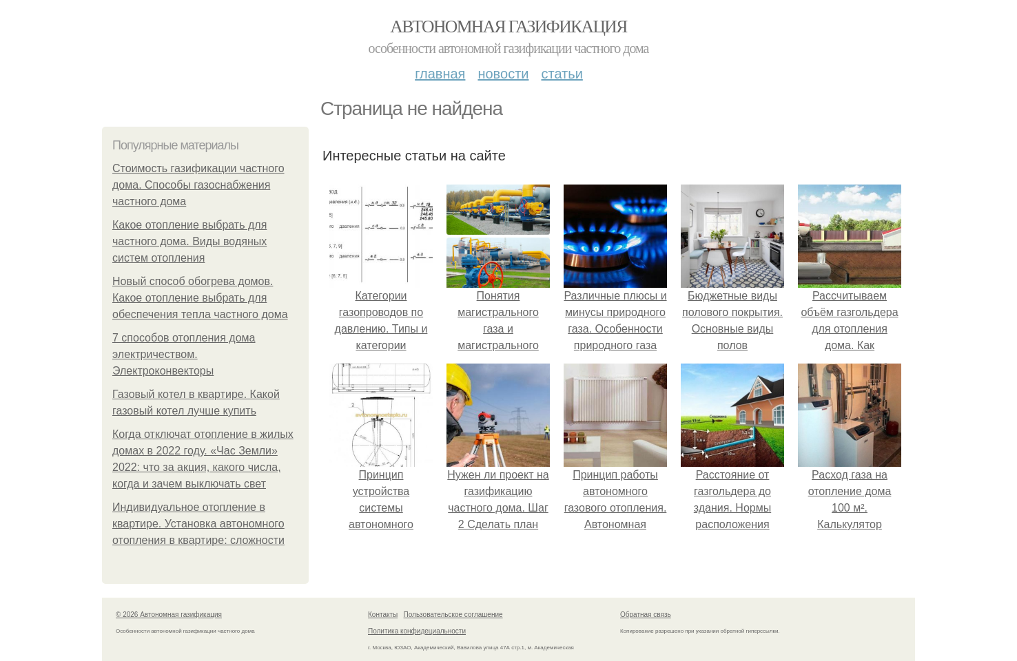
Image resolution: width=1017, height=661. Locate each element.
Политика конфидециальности (417, 631)
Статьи (561, 73)
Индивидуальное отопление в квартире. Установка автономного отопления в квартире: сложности (198, 523)
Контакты (383, 614)
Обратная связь (645, 614)
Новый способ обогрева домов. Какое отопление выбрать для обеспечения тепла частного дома (200, 297)
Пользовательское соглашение (453, 614)
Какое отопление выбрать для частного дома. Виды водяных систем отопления (189, 241)
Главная (440, 73)
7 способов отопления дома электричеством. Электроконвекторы (184, 354)
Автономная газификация (508, 26)
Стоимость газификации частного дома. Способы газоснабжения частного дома (198, 184)
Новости (502, 73)
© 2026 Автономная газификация (169, 614)
